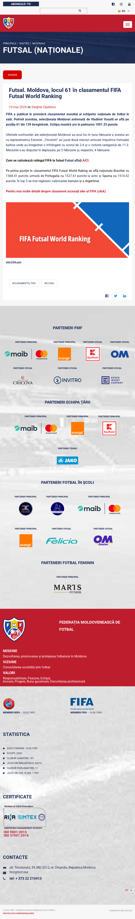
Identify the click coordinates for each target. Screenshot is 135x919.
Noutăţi (24, 43)
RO (121, 11)
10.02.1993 (29, 712)
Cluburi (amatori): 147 (21, 758)
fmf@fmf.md (19, 872)
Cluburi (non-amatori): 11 (23, 768)
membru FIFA (79, 712)
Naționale (38, 43)
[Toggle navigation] (127, 24)
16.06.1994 (95, 712)
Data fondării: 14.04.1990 (23, 748)
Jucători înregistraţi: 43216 (25, 763)
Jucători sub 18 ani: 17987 (23, 773)
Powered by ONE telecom (120, 911)
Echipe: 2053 (15, 753)
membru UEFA (11, 712)
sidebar (12, 75)
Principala (9, 43)
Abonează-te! (21, 4)
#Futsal (49, 283)
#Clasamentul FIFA (24, 283)
